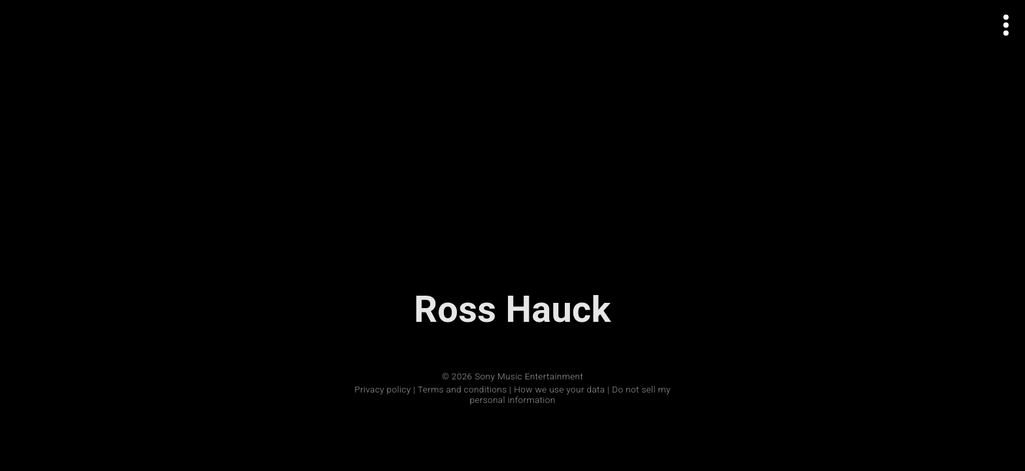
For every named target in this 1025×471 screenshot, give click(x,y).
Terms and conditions (462, 389)
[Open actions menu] (1006, 25)
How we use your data (559, 389)
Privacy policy (382, 389)
